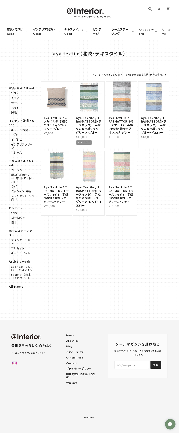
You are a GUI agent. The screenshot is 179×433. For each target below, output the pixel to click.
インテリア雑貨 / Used (44, 31)
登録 (156, 365)
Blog (69, 346)
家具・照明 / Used (15, 31)
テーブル (17, 102)
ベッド (15, 107)
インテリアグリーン (22, 146)
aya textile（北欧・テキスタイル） (22, 268)
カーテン (17, 170)
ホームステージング (120, 31)
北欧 (14, 213)
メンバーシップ (75, 352)
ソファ (15, 93)
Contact (72, 363)
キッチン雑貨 (19, 130)
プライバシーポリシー (79, 368)
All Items (166, 31)
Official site (74, 357)
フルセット (17, 248)
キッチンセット (20, 253)
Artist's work (146, 31)
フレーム (16, 152)
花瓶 (14, 134)
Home (96, 74)
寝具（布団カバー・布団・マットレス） (22, 178)
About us (72, 340)
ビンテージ (97, 31)
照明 (14, 112)
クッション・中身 (21, 191)
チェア (15, 98)
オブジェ (16, 139)
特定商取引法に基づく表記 (80, 376)
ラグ (14, 186)
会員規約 (71, 382)
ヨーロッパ (18, 217)
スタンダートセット (22, 241)
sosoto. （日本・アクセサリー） (22, 276)
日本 (14, 222)
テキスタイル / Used (73, 31)
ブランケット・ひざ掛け (22, 197)
